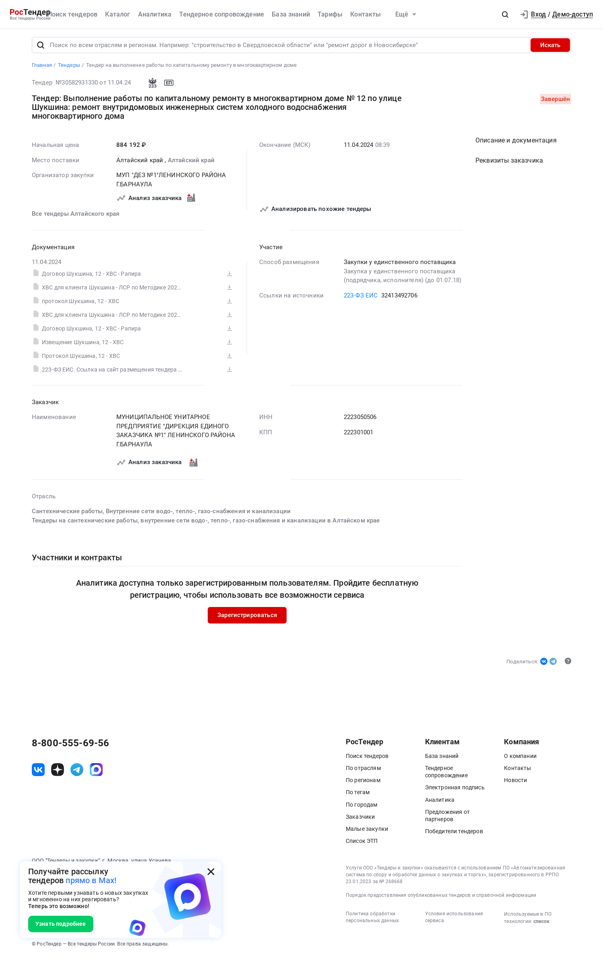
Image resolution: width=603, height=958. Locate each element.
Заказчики (360, 817)
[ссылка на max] (96, 770)
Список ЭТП (362, 841)
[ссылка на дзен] (57, 770)
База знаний (291, 14)
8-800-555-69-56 (70, 744)
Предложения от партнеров (447, 816)
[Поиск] (41, 46)
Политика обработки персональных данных (372, 918)
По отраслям (363, 769)
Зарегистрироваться (247, 615)
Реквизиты (509, 161)
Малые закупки (367, 829)
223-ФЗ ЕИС (361, 295)
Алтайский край (191, 160)
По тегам (358, 793)
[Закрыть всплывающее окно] (211, 871)
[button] (505, 14)
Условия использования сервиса (454, 918)
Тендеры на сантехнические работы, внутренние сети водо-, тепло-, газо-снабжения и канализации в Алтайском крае (206, 520)
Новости (515, 781)
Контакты (365, 14)
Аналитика (154, 14)
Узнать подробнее (60, 924)
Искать (550, 46)
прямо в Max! (91, 880)
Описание (516, 141)
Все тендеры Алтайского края (75, 214)
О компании (520, 757)
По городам (362, 805)
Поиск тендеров (72, 14)
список (541, 922)
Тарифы (330, 14)
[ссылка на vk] (38, 770)
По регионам (363, 781)
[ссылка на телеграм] (76, 770)
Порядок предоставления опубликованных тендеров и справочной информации (441, 895)
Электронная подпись (455, 788)
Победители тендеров (454, 832)
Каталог (117, 14)
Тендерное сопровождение (221, 14)
